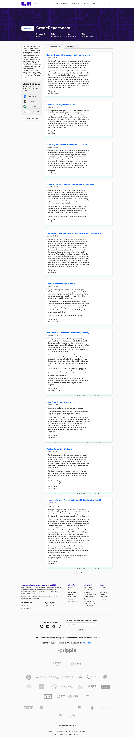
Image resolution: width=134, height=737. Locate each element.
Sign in (111, 4)
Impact (70, 590)
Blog (105, 592)
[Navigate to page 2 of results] (81, 572)
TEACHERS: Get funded (62, 4)
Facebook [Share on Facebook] (29, 96)
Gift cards (87, 592)
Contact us (103, 599)
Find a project (88, 587)
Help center (103, 587)
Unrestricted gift (88, 606)
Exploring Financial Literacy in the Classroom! (67, 144)
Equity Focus (72, 592)
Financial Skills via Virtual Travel (61, 283)
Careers (70, 599)
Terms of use (68, 729)
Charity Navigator (26, 598)
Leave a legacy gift (89, 603)
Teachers (51, 634)
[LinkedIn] (46, 624)
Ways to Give (89, 585)
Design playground (105, 596)
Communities (103, 590)
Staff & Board (72, 596)
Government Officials (91, 634)
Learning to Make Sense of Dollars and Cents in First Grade (73, 233)
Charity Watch (53, 597)
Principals (60, 634)
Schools (76, 729)
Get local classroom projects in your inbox (81, 621)
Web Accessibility (73, 601)
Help (94, 4)
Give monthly (87, 599)
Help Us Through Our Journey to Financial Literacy (69, 55)
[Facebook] (52, 624)
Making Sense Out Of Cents (59, 449)
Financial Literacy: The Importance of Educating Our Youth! (73, 500)
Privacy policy (59, 729)
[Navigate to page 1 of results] (76, 572)
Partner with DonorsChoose (67, 719)
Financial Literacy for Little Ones (61, 104)
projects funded (55, 603)
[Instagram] (40, 624)
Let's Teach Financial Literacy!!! (60, 402)
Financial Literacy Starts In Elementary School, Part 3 (70, 184)
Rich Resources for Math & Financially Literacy (67, 333)
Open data (103, 594)
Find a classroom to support (43, 4)
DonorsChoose (26, 4)
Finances (71, 594)
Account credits (88, 590)
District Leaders (71, 634)
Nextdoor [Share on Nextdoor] (29, 106)
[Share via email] (32, 101)
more (25, 77)
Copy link (36, 112)
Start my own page (32, 118)
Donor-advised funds (90, 594)
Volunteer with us (89, 601)
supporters (31, 603)
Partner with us (76, 4)
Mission (70, 587)
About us (86, 4)
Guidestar (37, 598)
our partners (87, 639)
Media (101, 592)
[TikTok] (58, 624)
